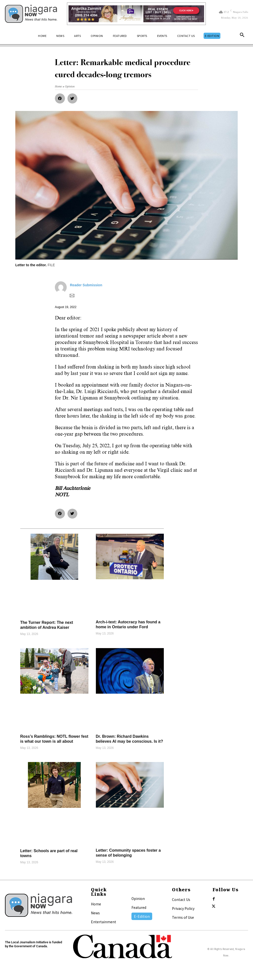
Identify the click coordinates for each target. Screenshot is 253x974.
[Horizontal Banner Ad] (136, 14)
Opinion (138, 898)
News (95, 912)
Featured (138, 907)
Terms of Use (183, 917)
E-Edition (142, 916)
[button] (242, 36)
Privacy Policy (183, 908)
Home (96, 903)
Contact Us (181, 899)
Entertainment (103, 921)
